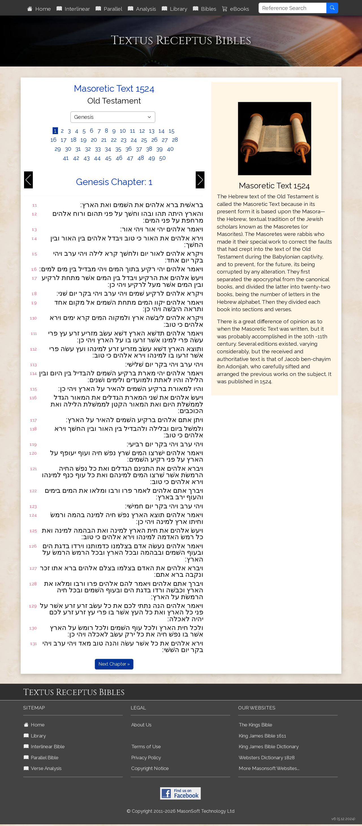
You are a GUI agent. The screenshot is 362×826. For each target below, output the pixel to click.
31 (78, 148)
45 (108, 157)
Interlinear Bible (44, 746)
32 (88, 148)
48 (140, 157)
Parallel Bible (41, 757)
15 (171, 130)
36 (128, 148)
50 (162, 157)
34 (108, 148)
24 (133, 139)
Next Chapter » (114, 664)
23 (123, 139)
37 (139, 148)
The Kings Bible (255, 725)
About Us (141, 725)
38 (149, 148)
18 (73, 139)
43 (86, 157)
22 (113, 139)
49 (151, 157)
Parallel (109, 9)
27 (164, 139)
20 (93, 139)
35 (118, 148)
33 (98, 148)
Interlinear (73, 9)
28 (175, 139)
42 (76, 157)
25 (144, 139)
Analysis (142, 9)
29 (57, 148)
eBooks (235, 9)
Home (39, 9)
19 (83, 139)
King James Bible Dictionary (269, 746)
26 (154, 139)
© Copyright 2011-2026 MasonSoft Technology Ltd (180, 811)
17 (63, 139)
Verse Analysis (43, 768)
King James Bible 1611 (262, 736)
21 (104, 139)
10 (122, 130)
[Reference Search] (292, 8)
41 (65, 157)
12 (142, 130)
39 (159, 148)
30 (68, 148)
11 (133, 130)
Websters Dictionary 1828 (267, 757)
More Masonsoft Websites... (269, 768)
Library (174, 9)
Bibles (204, 9)
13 (152, 130)
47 (130, 157)
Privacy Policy (146, 757)
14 (161, 130)
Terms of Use (146, 746)
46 (119, 157)
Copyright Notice (150, 768)
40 (170, 148)
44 (97, 157)
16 (53, 139)
